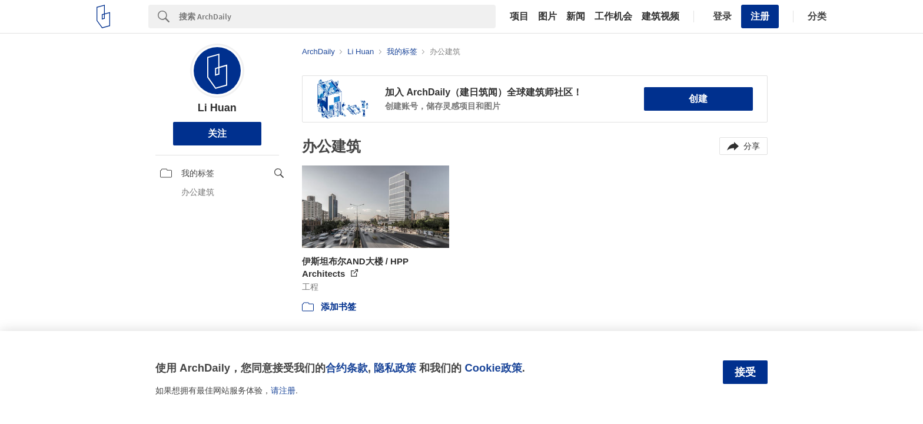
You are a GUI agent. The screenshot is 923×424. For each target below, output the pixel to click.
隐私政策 (395, 368)
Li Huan (217, 108)
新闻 (575, 16)
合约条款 (347, 368)
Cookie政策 (493, 368)
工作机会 (613, 16)
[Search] (337, 16)
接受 (745, 372)
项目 (519, 16)
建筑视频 (660, 16)
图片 (547, 16)
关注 (217, 133)
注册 (760, 16)
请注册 (283, 390)
